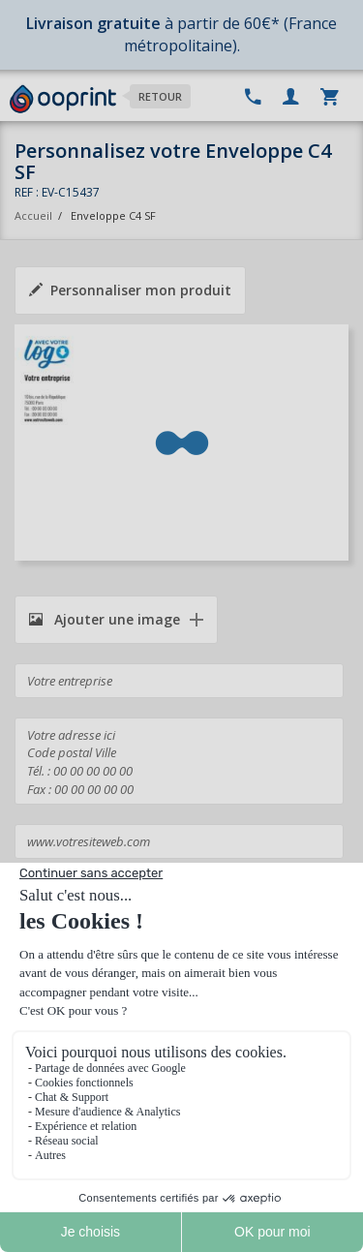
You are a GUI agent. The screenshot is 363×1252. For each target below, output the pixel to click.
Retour (160, 96)
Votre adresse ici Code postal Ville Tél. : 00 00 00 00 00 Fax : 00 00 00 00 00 (179, 761)
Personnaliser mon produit (130, 290)
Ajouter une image (104, 619)
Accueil (33, 215)
